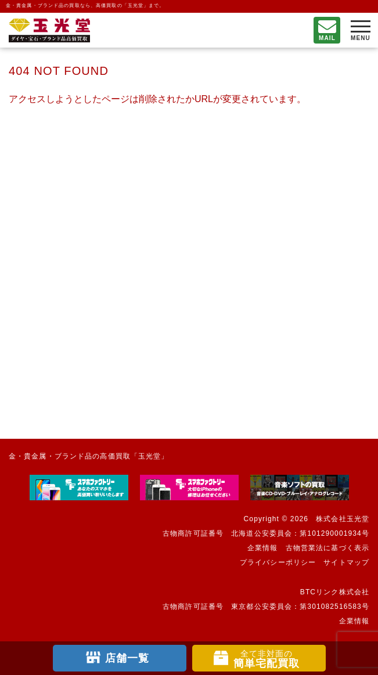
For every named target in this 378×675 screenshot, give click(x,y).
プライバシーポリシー (278, 562)
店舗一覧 (127, 658)
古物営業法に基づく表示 (327, 548)
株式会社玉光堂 (342, 519)
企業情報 (262, 548)
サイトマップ (346, 562)
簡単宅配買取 (266, 659)
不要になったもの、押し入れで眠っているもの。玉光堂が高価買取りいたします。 (49, 30)
